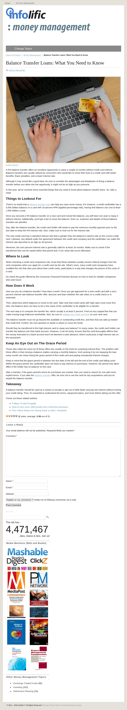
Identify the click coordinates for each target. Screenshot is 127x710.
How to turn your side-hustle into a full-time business (40, 407)
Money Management (32, 55)
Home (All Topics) (13, 55)
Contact (78, 705)
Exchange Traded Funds (25, 683)
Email (9, 487)
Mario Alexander (17, 70)
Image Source (12, 165)
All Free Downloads (25, 3)
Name (9, 481)
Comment (11, 436)
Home (7, 3)
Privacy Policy (48, 705)
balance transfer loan (39, 204)
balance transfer (43, 375)
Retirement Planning (23, 691)
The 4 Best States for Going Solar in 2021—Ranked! (39, 410)
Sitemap (70, 705)
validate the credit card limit (76, 314)
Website (10, 494)
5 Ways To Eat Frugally (24, 403)
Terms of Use (60, 705)
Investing (17, 687)
